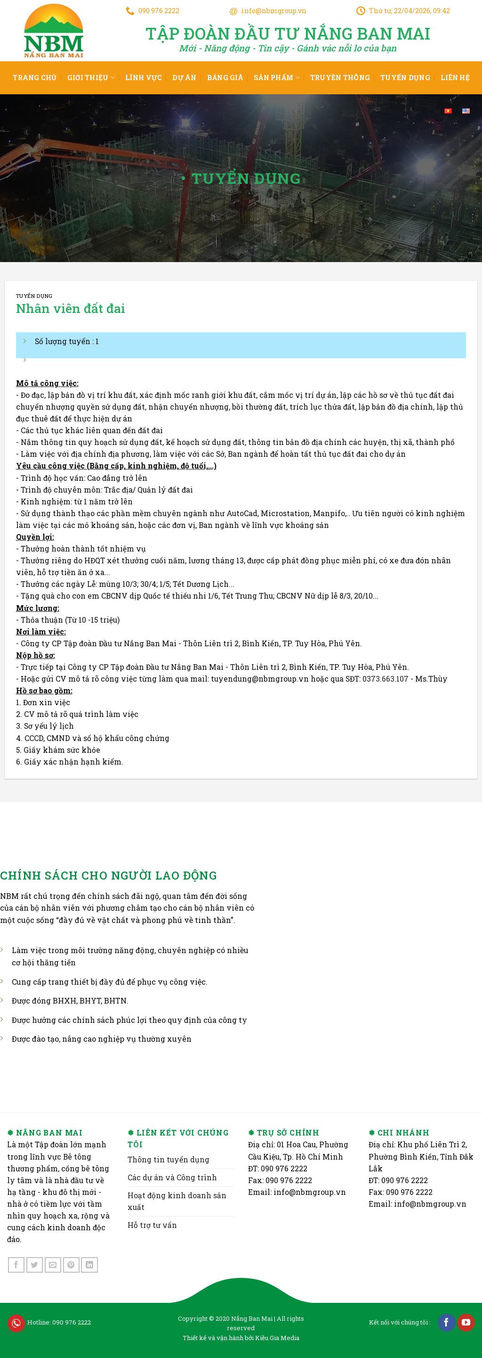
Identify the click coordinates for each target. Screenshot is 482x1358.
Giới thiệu (91, 77)
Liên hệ (455, 77)
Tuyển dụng (405, 77)
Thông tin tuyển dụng (168, 1159)
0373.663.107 (385, 678)
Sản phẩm (277, 77)
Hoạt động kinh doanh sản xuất (177, 1201)
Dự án (184, 77)
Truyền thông (340, 77)
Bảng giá (225, 77)
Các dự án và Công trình (172, 1177)
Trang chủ (35, 77)
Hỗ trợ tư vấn (152, 1225)
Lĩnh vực (143, 77)
